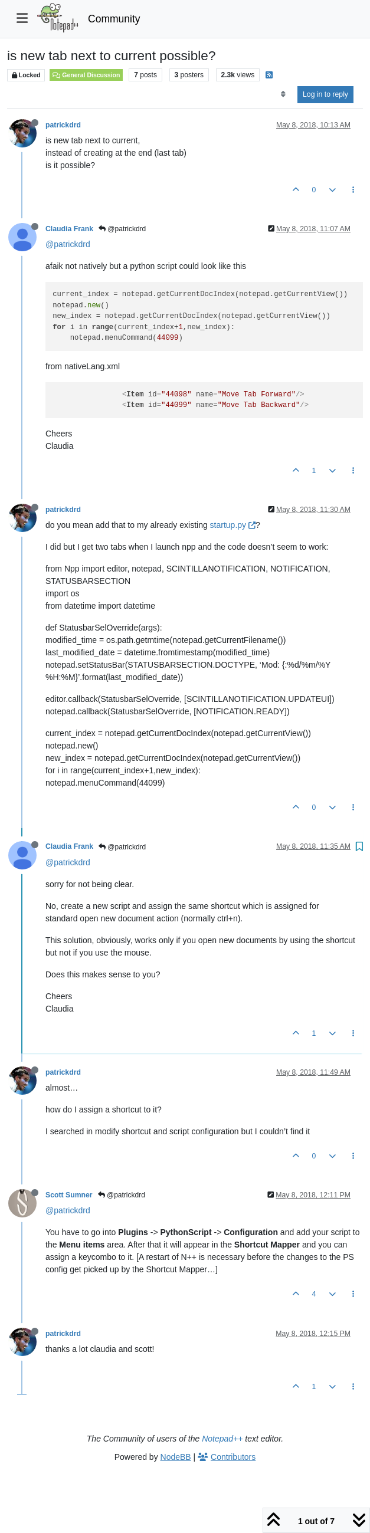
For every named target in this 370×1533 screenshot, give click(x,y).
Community (114, 19)
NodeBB (176, 1457)
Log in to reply (325, 94)
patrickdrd (63, 125)
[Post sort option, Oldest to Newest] (283, 94)
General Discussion (86, 74)
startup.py (233, 525)
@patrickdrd (122, 229)
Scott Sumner (69, 1195)
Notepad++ (222, 1438)
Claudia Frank (69, 229)
